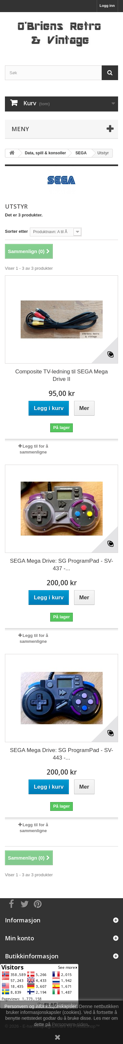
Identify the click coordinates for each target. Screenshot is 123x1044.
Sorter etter (16, 231)
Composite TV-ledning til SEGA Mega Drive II (61, 375)
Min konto (19, 938)
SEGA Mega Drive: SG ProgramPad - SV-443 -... (61, 754)
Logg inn (107, 6)
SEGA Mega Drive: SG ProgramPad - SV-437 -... (61, 565)
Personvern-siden (70, 1024)
